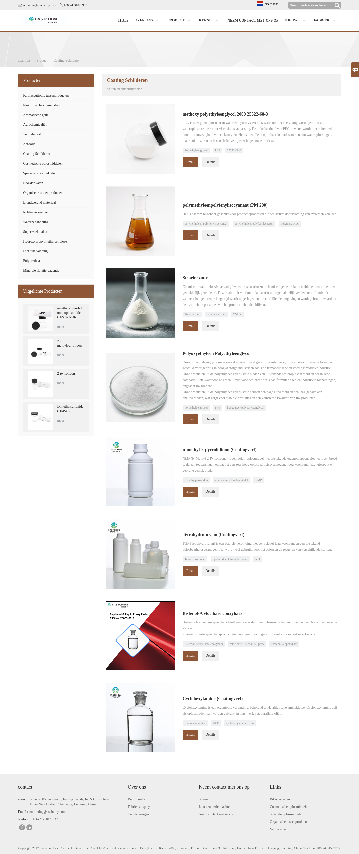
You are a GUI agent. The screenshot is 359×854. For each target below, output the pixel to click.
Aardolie (29, 144)
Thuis (123, 20)
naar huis (24, 60)
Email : (23, 812)
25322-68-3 (234, 150)
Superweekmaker (35, 232)
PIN (217, 150)
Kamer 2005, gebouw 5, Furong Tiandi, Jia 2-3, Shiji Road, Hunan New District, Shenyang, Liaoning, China (69, 801)
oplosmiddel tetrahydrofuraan (230, 559)
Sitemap (204, 799)
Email (190, 162)
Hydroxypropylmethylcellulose (45, 241)
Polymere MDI (290, 223)
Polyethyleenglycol (196, 150)
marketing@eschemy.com (39, 5)
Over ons (148, 20)
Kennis (210, 20)
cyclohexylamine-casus (240, 723)
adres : (22, 799)
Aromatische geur (35, 115)
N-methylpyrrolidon (69, 343)
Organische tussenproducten (43, 193)
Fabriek (326, 20)
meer (60, 327)
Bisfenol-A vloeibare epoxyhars (204, 644)
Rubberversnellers (36, 212)
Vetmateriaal (32, 134)
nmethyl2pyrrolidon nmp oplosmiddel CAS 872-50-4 (70, 312)
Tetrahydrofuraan (195, 559)
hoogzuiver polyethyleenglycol (245, 407)
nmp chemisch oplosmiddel (231, 480)
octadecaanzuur (216, 314)
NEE (216, 723)
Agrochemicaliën (35, 124)
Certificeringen (138, 814)
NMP (258, 480)
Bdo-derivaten (33, 183)
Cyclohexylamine (195, 723)
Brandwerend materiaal (39, 202)
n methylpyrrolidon (196, 480)
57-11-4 (237, 314)
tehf (257, 559)
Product (180, 20)
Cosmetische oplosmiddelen (42, 163)
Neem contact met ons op (253, 20)
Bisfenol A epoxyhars (284, 644)
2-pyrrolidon (66, 373)
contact (25, 787)
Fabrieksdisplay (139, 807)
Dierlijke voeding (35, 251)
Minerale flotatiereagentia (41, 270)
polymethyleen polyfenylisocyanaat (206, 223)
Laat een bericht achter (215, 807)
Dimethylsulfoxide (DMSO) (70, 409)
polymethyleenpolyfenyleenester (254, 223)
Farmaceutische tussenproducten (46, 95)
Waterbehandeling (36, 222)
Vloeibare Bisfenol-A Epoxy (247, 644)
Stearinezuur (192, 314)
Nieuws (296, 20)
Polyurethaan (32, 261)
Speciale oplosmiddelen (39, 173)
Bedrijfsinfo (136, 799)
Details (211, 162)
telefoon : (24, 819)
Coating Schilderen (36, 154)
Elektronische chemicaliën (41, 105)
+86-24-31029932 (75, 5)
